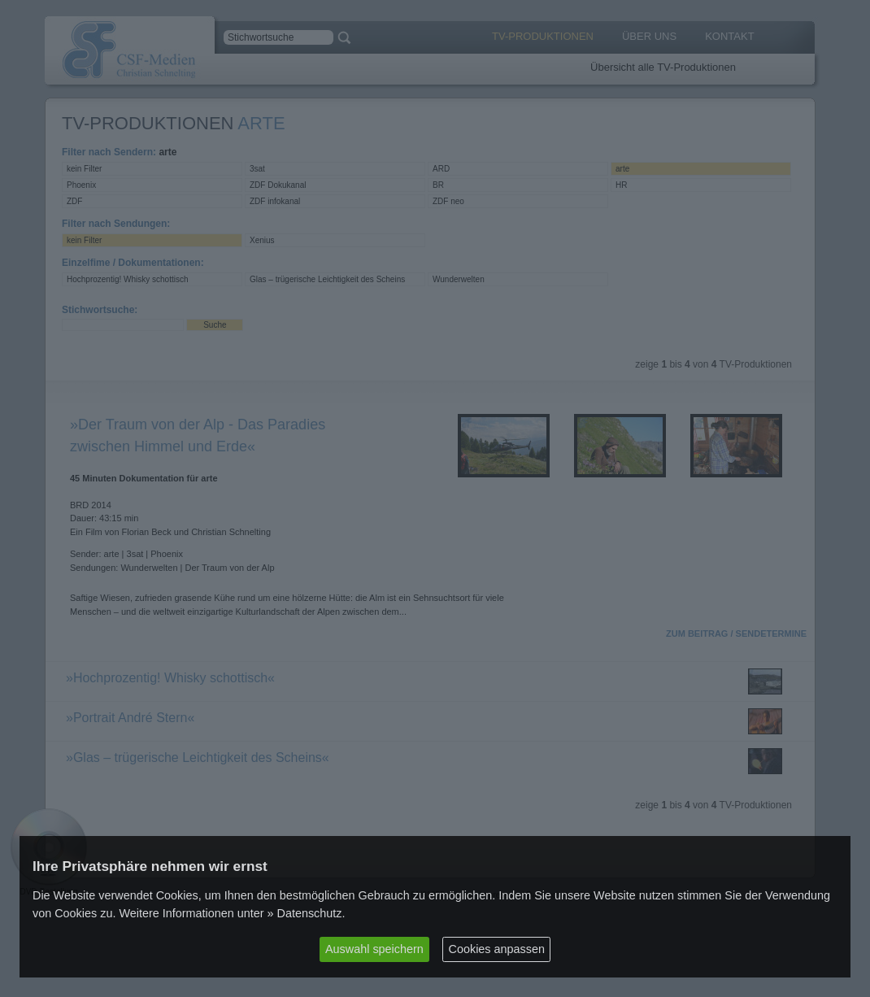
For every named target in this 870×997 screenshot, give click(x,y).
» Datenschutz (305, 913)
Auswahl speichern (374, 949)
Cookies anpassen (497, 949)
